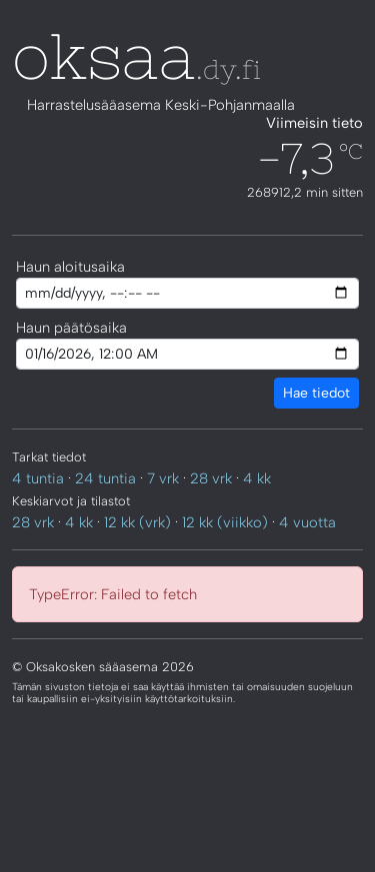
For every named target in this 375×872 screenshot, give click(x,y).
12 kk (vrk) (137, 522)
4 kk (257, 478)
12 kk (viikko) (225, 522)
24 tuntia (105, 478)
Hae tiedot (316, 393)
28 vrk (211, 478)
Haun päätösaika (71, 328)
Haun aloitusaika (70, 267)
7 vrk (163, 478)
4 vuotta (307, 522)
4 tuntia (38, 478)
